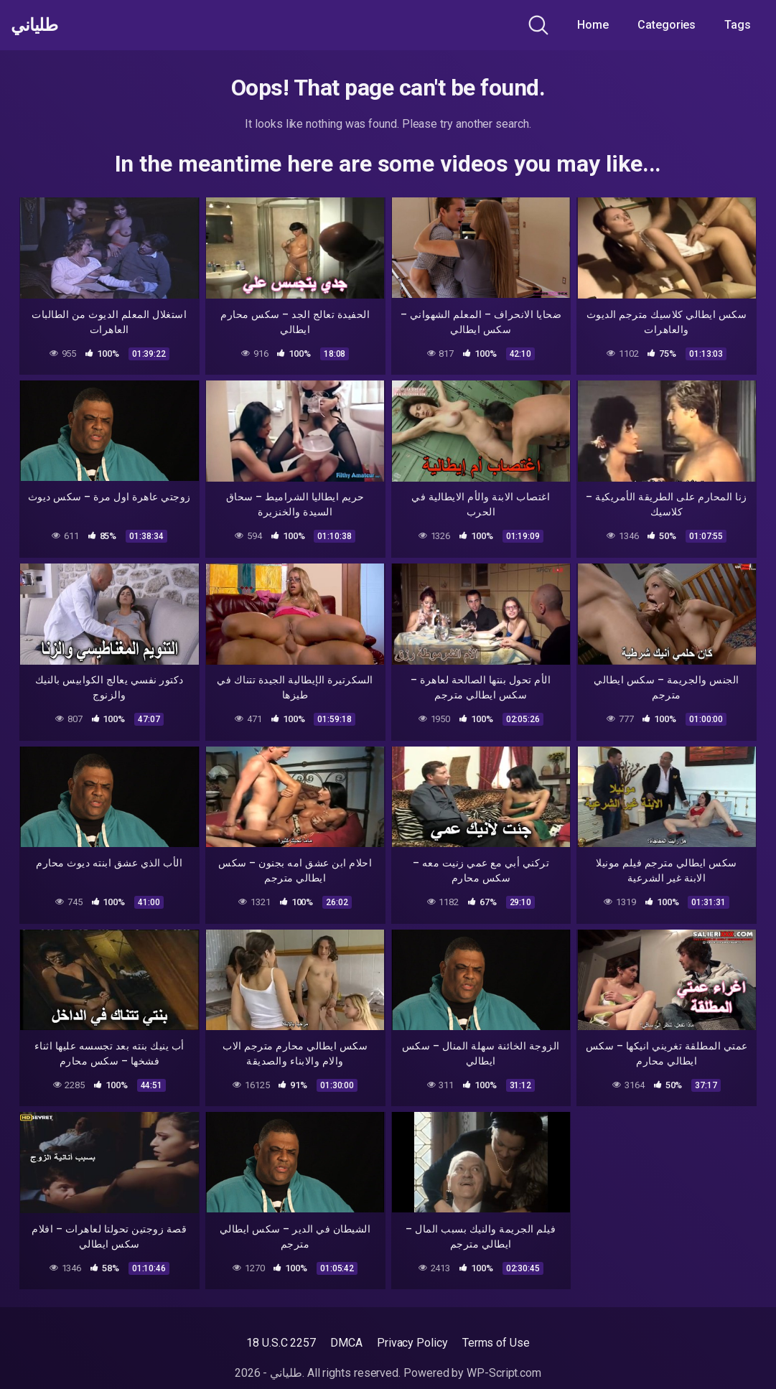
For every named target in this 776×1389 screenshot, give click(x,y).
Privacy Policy (412, 1343)
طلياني (38, 25)
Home (593, 25)
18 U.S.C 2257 (281, 1343)
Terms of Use (496, 1343)
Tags (737, 25)
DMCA (346, 1343)
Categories (666, 25)
